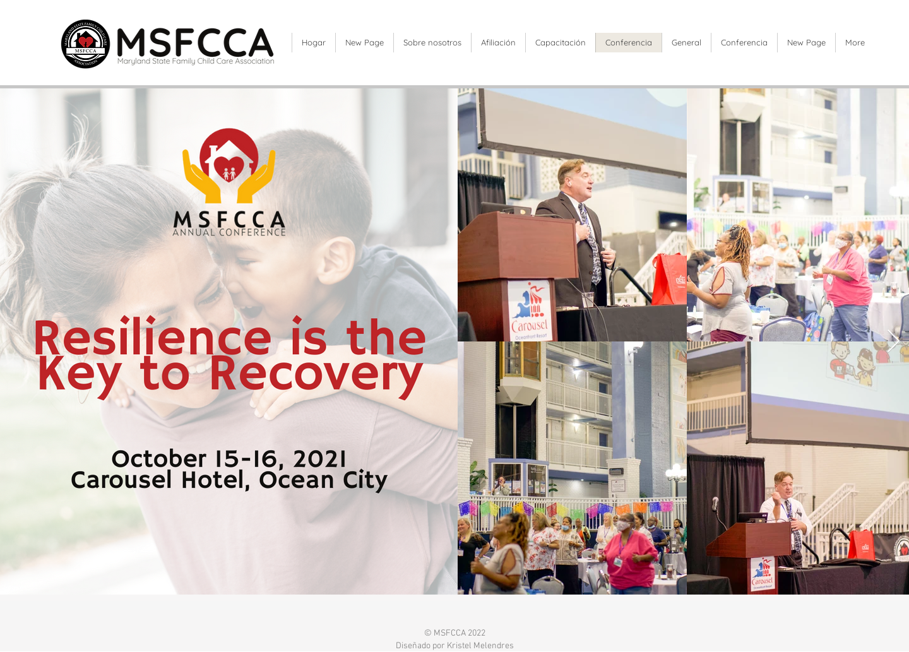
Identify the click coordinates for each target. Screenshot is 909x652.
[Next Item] (893, 341)
